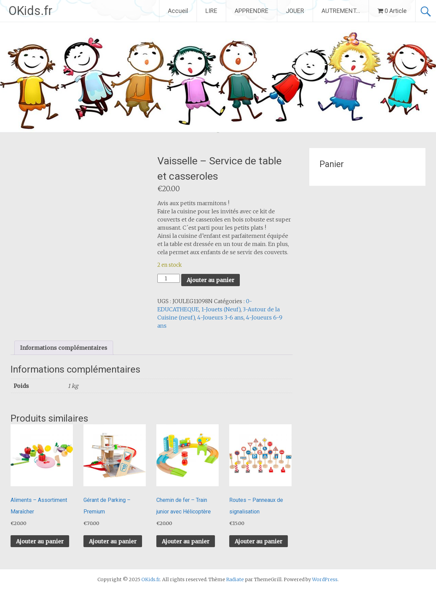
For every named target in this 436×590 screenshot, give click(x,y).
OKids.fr (30, 11)
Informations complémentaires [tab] (63, 347)
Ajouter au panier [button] (40, 541)
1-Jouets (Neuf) (220, 309)
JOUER (295, 10)
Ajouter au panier (210, 280)
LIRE (211, 10)
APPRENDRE (251, 10)
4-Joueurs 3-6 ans (220, 317)
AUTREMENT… (341, 10)
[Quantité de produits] (168, 278)
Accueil (178, 10)
